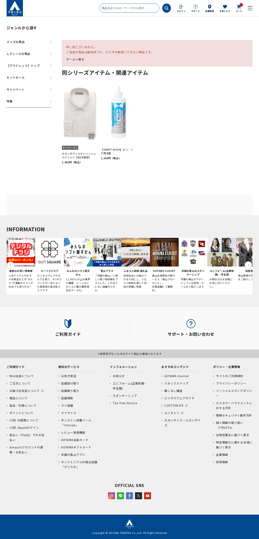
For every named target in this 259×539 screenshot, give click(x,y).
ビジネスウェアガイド (179, 398)
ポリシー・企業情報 (226, 367)
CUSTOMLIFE (174, 405)
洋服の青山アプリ (73, 455)
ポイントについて (21, 413)
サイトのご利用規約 (229, 376)
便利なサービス (68, 367)
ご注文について (20, 383)
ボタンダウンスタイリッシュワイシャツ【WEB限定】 (79, 155)
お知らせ (119, 376)
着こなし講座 (173, 391)
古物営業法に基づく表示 (232, 435)
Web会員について (21, 376)
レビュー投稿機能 (73, 432)
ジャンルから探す (22, 27)
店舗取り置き (70, 391)
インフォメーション (123, 367)
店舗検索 (209, 10)
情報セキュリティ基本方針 (234, 415)
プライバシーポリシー (231, 383)
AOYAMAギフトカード (76, 447)
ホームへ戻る (75, 59)
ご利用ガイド (16, 367)
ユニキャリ (171, 413)
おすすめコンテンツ (175, 367)
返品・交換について (23, 405)
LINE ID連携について (24, 420)
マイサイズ (68, 413)
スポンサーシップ (125, 396)
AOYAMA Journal (176, 376)
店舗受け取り (70, 383)
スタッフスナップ (176, 383)
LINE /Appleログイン (24, 428)
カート (239, 7)
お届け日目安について (24, 391)
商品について (18, 398)
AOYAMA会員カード (74, 440)
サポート (195, 10)
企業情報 (222, 455)
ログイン (181, 10)
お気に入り (225, 10)
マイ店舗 (67, 405)
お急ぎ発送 (68, 376)
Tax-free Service (125, 403)
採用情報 (222, 462)
